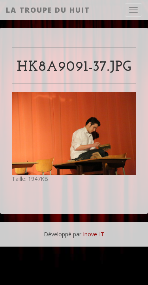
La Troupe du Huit (48, 10)
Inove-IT (93, 234)
